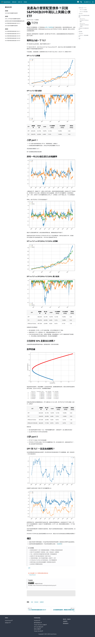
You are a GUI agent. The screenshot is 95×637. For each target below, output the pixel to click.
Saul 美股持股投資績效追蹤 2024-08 (12, 38)
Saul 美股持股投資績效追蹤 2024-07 (12, 40)
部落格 (25, 2)
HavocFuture (32, 575)
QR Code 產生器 (38, 627)
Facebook (37, 620)
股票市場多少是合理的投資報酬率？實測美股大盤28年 (43, 562)
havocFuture (8, 620)
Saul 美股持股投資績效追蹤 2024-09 (12, 36)
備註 (79, 38)
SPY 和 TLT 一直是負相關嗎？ (83, 36)
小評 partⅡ (81, 33)
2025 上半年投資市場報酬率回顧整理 (12, 18)
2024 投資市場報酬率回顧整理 (11, 25)
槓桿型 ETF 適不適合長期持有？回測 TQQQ (40, 556)
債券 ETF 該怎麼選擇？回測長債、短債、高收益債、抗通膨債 (44, 552)
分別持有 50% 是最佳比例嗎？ (84, 29)
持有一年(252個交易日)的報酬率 (84, 16)
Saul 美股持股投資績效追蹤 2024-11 (12, 31)
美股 (32, 602)
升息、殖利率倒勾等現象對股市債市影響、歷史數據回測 (43, 554)
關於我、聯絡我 (66, 619)
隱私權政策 (65, 623)
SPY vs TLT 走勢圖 (83, 9)
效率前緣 (80, 31)
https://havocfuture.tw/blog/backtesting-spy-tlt (44, 585)
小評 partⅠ (81, 13)
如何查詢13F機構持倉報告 (36, 564)
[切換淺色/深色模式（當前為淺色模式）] (93, 2)
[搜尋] (81, 2)
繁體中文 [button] (87, 2)
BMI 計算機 (37, 629)
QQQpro (7, 622)
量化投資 (36, 602)
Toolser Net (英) (38, 631)
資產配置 (42, 602)
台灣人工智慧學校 (49, 27)
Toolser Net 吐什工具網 (40, 624)
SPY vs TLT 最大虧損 (83, 11)
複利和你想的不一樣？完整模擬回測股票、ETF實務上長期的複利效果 (46, 550)
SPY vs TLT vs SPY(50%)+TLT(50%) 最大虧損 (84, 25)
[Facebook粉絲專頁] (78, 2)
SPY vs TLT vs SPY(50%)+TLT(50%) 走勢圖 (84, 20)
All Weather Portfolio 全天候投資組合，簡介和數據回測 (43, 560)
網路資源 (14, 2)
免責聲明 (59, 544)
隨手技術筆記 (38, 622)
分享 (29, 568)
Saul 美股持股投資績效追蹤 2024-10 (12, 33)
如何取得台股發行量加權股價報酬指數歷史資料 (14, 21)
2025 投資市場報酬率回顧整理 (11, 13)
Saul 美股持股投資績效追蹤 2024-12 (12, 23)
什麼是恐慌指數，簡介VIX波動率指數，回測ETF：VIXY (43, 558)
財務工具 (20, 2)
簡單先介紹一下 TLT (82, 7)
